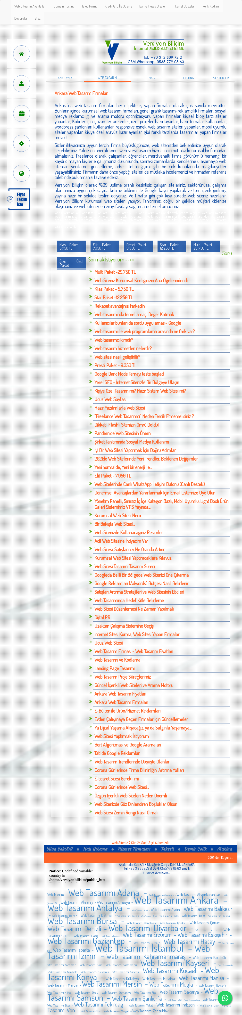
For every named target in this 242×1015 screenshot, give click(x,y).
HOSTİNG (188, 78)
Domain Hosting (64, 6)
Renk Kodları (210, 6)
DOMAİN (150, 78)
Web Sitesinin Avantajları (30, 6)
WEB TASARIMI (107, 78)
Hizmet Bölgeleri (184, 6)
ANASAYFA (65, 78)
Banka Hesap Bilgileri (153, 6)
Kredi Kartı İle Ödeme (118, 6)
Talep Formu (90, 6)
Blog (38, 18)
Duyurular (20, 18)
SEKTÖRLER (221, 78)
